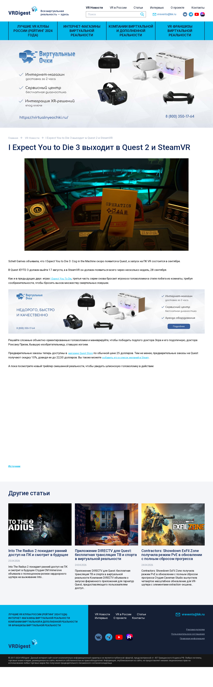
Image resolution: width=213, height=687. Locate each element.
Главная (13, 137)
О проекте (177, 7)
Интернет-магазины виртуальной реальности (81, 30)
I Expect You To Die (62, 278)
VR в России (118, 7)
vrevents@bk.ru (164, 14)
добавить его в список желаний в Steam (128, 357)
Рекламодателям (195, 629)
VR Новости (94, 7)
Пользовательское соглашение (186, 634)
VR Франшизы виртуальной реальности (180, 30)
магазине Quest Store (82, 353)
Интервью (157, 7)
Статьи (138, 7)
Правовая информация (191, 638)
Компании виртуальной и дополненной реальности (131, 30)
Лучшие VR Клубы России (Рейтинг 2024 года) (32, 30)
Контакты (198, 7)
